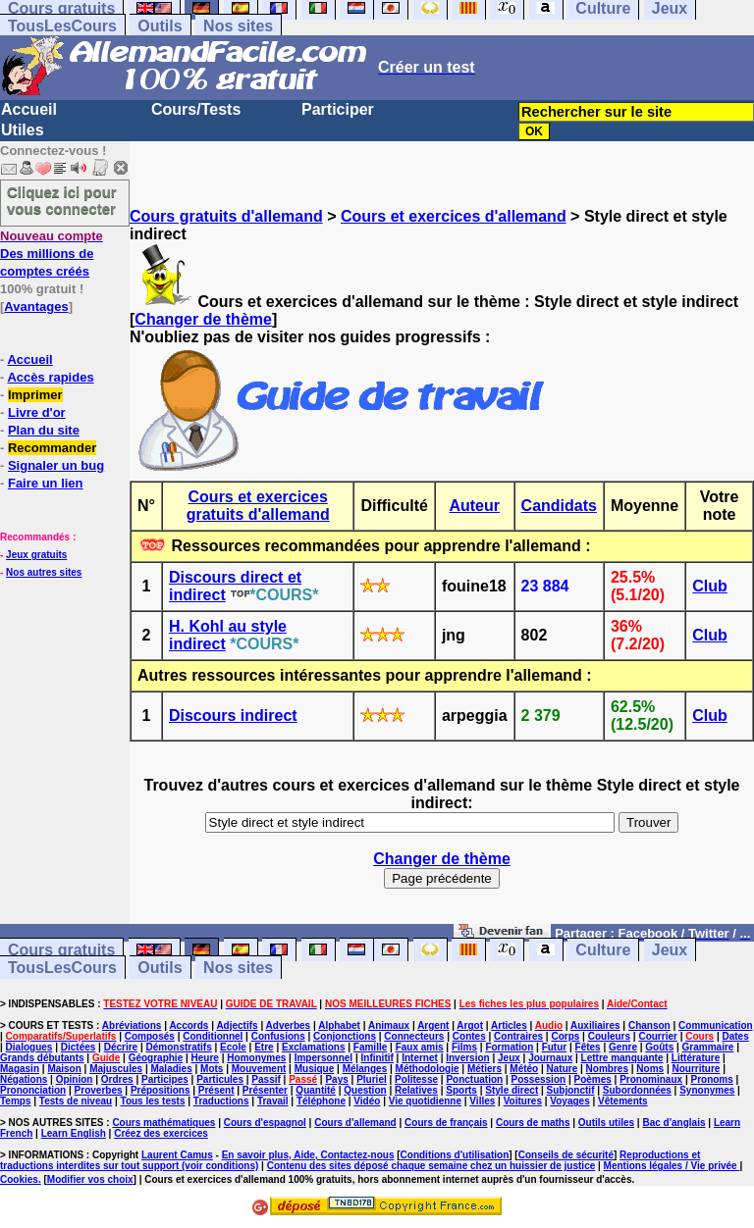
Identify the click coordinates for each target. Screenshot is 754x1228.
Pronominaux (650, 1079)
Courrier (657, 1036)
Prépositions (160, 1090)
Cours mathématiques (163, 1122)
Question (365, 1090)
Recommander (52, 447)
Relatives (416, 1090)
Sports (461, 1090)
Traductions (221, 1101)
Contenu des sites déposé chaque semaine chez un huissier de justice (431, 1165)
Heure (205, 1057)
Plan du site (44, 430)
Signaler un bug (56, 465)
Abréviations (132, 1025)
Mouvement (259, 1068)
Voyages (569, 1101)
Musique (315, 1068)
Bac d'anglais (673, 1122)
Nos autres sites (43, 572)
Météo (524, 1068)
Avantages (36, 306)
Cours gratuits (61, 950)
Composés (150, 1036)
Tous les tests (153, 1101)
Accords (188, 1025)
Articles (509, 1025)
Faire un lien (45, 483)
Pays (336, 1079)
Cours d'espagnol (265, 1122)
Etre (263, 1047)
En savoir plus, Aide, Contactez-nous (308, 1155)
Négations (23, 1079)
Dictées (78, 1047)
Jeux (669, 950)
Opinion (74, 1079)
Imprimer (35, 394)
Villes (482, 1101)
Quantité (316, 1090)
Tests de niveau (75, 1101)
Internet (420, 1057)
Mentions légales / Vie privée (672, 1165)
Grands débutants (42, 1057)
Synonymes (706, 1090)
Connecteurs (414, 1036)
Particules (219, 1079)
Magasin (19, 1068)
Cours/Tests (196, 109)
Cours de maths (533, 1122)
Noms (650, 1068)
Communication (715, 1025)
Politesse (416, 1079)
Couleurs (609, 1036)
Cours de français (445, 1122)
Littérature (696, 1057)
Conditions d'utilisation (455, 1155)
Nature (562, 1068)
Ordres (117, 1079)
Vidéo (366, 1101)
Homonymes (256, 1057)
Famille (370, 1047)
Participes (164, 1079)
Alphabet (339, 1025)
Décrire (120, 1047)
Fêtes (588, 1047)
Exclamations (313, 1047)
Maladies (170, 1068)
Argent (433, 1025)
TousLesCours (62, 26)
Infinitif (377, 1057)
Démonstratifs (179, 1047)
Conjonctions (344, 1036)
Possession (539, 1079)
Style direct (511, 1090)
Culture (602, 950)
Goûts (659, 1047)
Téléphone (321, 1101)
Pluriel (371, 1079)
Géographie (156, 1057)
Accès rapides (50, 377)
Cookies (19, 1179)
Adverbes (288, 1025)
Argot (470, 1025)
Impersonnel (323, 1057)
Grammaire (708, 1047)
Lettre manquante (622, 1057)
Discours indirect (233, 715)
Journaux (550, 1057)
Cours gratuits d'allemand (226, 216)
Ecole (233, 1047)
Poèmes (592, 1079)
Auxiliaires (595, 1025)
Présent (216, 1090)
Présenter (265, 1090)
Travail (273, 1101)
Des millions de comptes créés (51, 254)
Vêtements (623, 1101)
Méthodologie (427, 1068)
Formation (509, 1047)
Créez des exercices (161, 1133)
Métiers (484, 1068)
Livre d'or (37, 412)
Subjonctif (571, 1090)
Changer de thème (203, 319)
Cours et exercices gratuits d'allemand (258, 505)
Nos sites (238, 26)
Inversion (467, 1057)
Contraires (518, 1036)
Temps (15, 1101)
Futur (554, 1047)
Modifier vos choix (90, 1179)
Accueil (29, 109)
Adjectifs (236, 1025)
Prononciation (33, 1090)
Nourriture (696, 1068)
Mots (211, 1068)
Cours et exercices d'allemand (453, 216)
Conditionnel (212, 1036)
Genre (623, 1047)
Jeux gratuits (36, 554)
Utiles (22, 130)
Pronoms (711, 1079)
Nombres (607, 1068)
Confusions (278, 1036)
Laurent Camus (177, 1155)
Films (464, 1047)
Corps (565, 1036)
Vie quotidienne (425, 1101)
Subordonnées (637, 1090)
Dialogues (29, 1047)
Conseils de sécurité (566, 1155)
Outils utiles (606, 1122)
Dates (735, 1036)
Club (709, 586)
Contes (469, 1036)
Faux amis (420, 1047)
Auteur (474, 505)
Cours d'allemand (355, 1122)
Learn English (73, 1133)
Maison (64, 1068)
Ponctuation (474, 1079)
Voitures (523, 1101)
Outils (159, 26)
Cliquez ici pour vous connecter (62, 200)
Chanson (649, 1025)
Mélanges (365, 1068)
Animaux (388, 1025)
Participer (337, 109)
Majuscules (115, 1068)
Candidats (559, 505)
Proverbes (99, 1090)
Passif (265, 1079)
